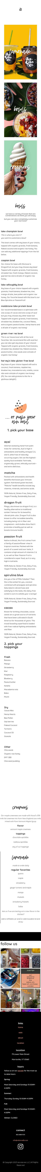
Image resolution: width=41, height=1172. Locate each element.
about (20, 1038)
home (20, 1027)
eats (20, 1032)
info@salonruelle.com (20, 1140)
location (20, 1043)
